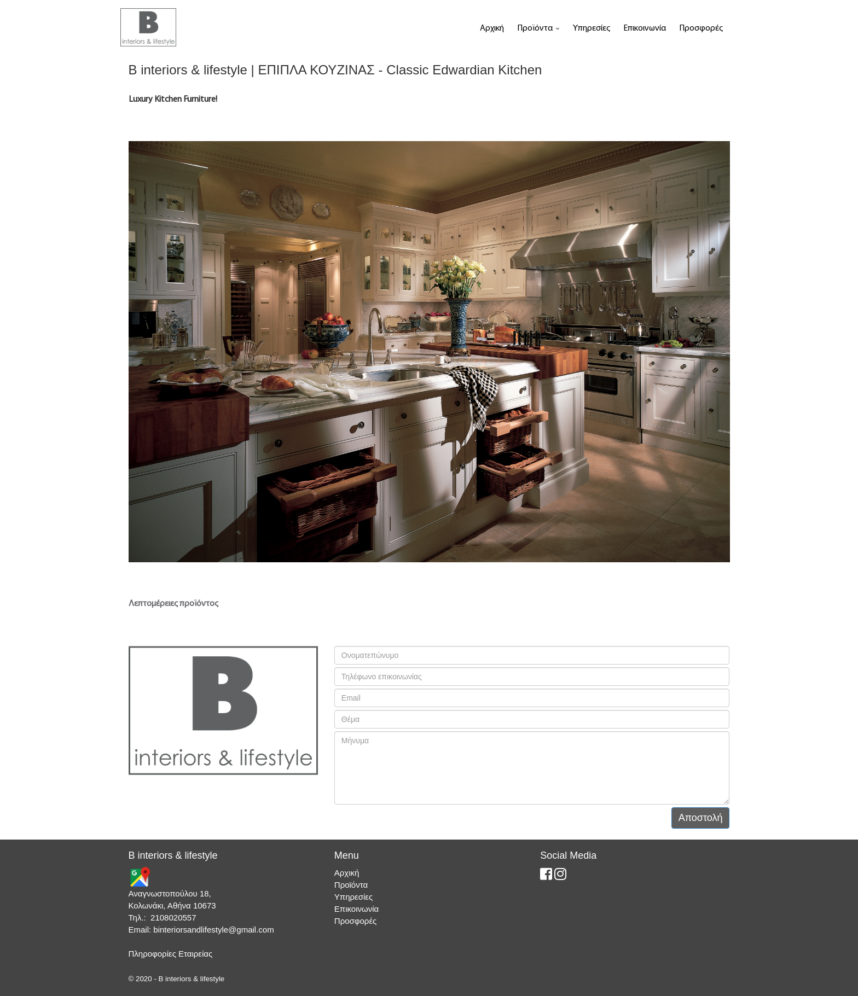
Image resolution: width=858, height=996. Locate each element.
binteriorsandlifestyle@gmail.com (213, 929)
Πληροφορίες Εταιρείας (171, 953)
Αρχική (492, 28)
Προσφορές (701, 28)
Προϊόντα (538, 28)
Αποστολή (701, 817)
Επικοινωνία (644, 28)
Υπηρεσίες (591, 28)
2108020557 (173, 917)
